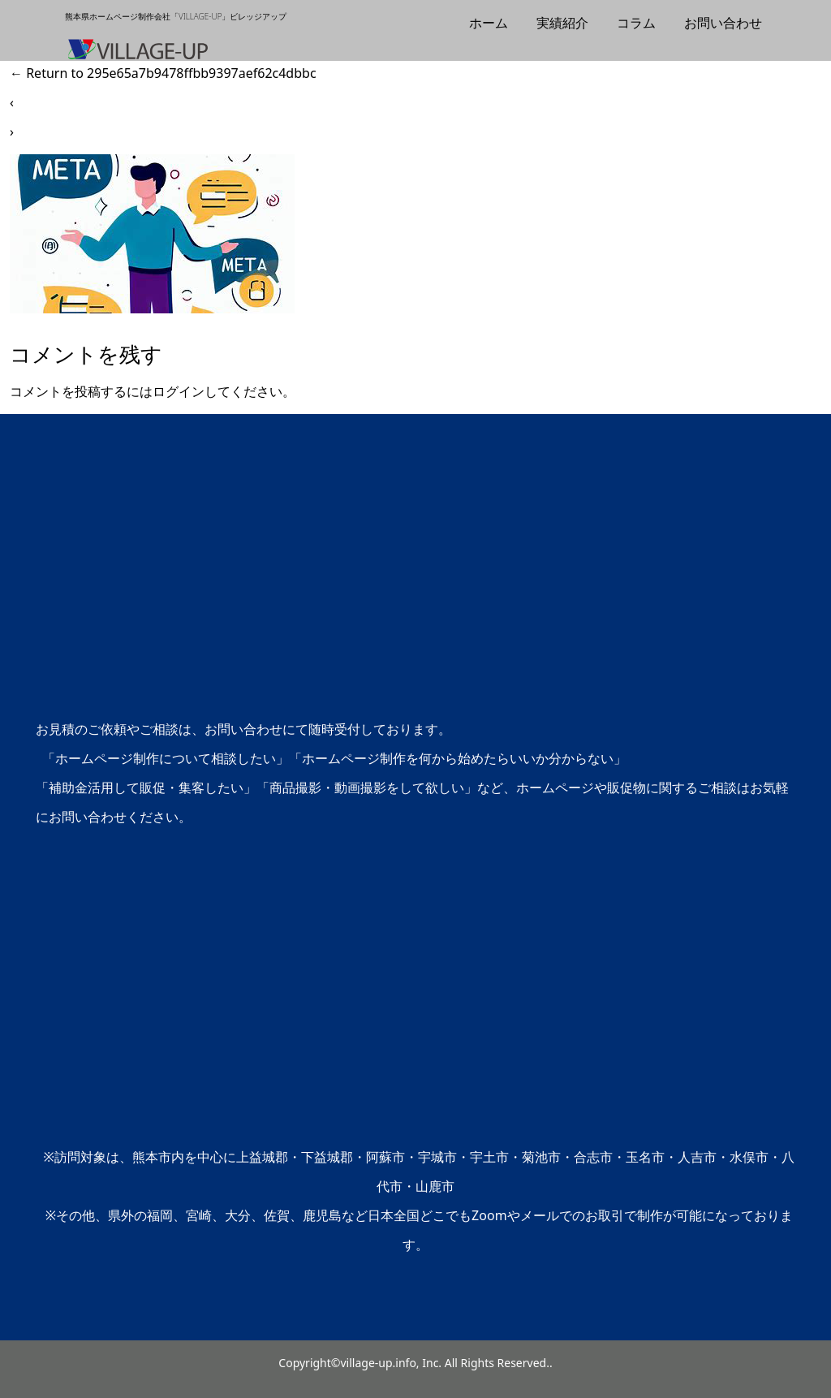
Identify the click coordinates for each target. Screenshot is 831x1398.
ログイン (179, 391)
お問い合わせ (723, 23)
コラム (636, 23)
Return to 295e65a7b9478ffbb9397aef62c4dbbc (163, 73)
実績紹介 (562, 23)
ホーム (488, 23)
